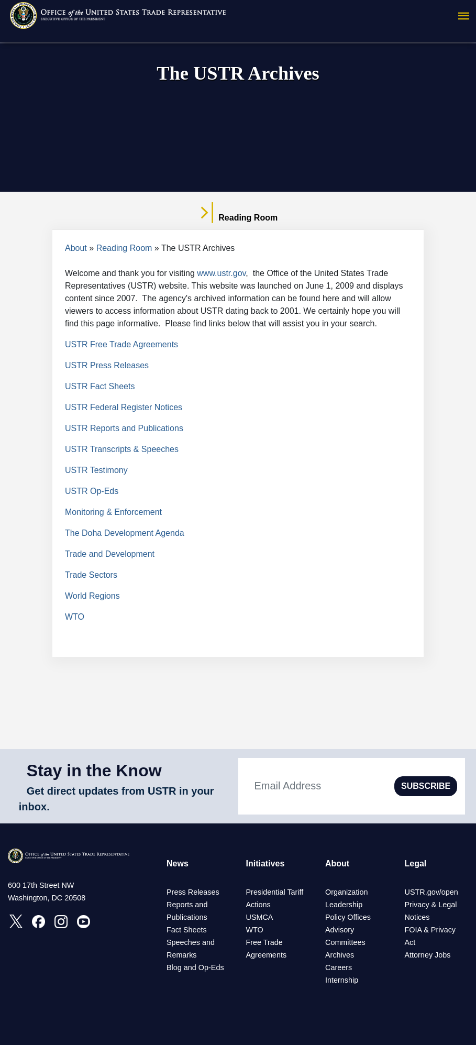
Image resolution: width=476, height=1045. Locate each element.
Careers (338, 967)
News (178, 863)
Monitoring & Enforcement (113, 512)
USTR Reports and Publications (124, 428)
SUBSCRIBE (425, 786)
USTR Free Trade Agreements (121, 344)
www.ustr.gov (221, 273)
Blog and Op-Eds (195, 967)
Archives (339, 955)
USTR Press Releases (107, 365)
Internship (341, 980)
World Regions (92, 595)
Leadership (343, 904)
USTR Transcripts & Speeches (122, 449)
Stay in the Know (94, 770)
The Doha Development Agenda (124, 533)
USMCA (259, 917)
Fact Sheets (187, 930)
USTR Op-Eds (91, 491)
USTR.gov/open (431, 892)
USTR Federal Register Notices (123, 407)
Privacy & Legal (430, 904)
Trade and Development (109, 553)
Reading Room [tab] (238, 218)
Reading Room (124, 248)
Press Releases (193, 892)
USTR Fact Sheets (100, 386)
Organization (346, 892)
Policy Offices (348, 917)
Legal (415, 863)
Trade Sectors (91, 574)
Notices (416, 917)
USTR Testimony (96, 470)
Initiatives (265, 863)
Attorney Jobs (427, 955)
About (76, 248)
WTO (74, 616)
